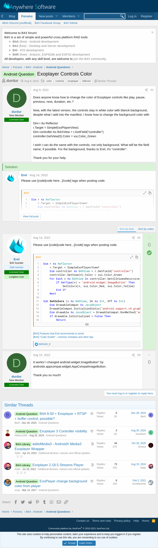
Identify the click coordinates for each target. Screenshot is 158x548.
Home (145, 520)
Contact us (82, 520)
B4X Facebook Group (47, 22)
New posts (46, 16)
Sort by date (127, 228)
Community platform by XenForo (79, 528)
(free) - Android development (36, 41)
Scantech (141, 434)
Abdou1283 (21, 435)
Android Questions (48, 422)
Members (68, 16)
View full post (30, 216)
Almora (142, 446)
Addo (17, 453)
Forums (27, 16)
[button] (56, 16)
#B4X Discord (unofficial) (16, 22)
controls (59, 81)
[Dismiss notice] (152, 33)
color (49, 81)
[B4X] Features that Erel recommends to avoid (58, 333)
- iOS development (28, 50)
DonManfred (139, 483)
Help (136, 520)
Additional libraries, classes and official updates (64, 453)
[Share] (146, 90)
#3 (139, 355)
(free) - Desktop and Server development (44, 46)
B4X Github (71, 22)
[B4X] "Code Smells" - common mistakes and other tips (63, 337)
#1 (152, 90)
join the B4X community (89, 59)
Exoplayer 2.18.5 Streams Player (58, 465)
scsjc (17, 490)
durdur (12, 81)
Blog (12, 16)
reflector (86, 81)
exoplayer (73, 81)
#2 (139, 237)
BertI (17, 422)
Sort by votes (146, 228)
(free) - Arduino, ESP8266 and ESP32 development (51, 54)
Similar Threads (107, 81)
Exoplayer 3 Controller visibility (63, 431)
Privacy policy (122, 520)
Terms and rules (101, 520)
